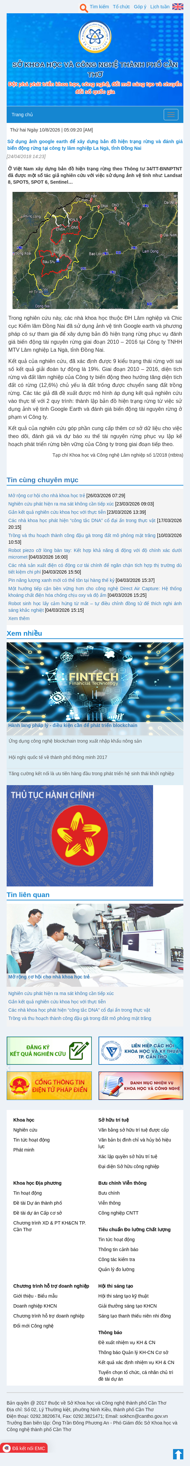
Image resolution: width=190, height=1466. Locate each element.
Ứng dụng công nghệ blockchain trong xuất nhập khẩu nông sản (75, 741)
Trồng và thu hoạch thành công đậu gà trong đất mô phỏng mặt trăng (81, 535)
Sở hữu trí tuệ (113, 1120)
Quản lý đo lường (116, 1269)
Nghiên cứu (25, 1130)
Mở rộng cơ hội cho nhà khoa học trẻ (46, 495)
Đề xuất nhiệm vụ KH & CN (126, 1342)
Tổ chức (121, 6)
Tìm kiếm (99, 6)
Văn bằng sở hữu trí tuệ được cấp (133, 1130)
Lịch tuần (160, 6)
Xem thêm (19, 618)
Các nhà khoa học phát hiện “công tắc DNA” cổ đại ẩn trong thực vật (81, 520)
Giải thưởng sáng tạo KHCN (127, 1306)
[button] (8, 1068)
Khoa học (23, 1120)
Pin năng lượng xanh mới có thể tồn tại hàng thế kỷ (61, 580)
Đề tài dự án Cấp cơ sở (37, 1213)
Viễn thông (109, 1203)
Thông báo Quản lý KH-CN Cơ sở (133, 1352)
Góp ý (140, 6)
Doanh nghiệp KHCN (35, 1306)
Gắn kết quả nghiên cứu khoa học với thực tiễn (57, 512)
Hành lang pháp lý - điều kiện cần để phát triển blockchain (72, 725)
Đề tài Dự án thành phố (37, 1203)
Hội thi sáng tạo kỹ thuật (123, 1296)
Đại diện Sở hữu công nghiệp (128, 1166)
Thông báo (110, 1332)
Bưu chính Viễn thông (122, 1183)
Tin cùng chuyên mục (43, 480)
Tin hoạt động (27, 1193)
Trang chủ (22, 114)
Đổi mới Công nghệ (33, 1326)
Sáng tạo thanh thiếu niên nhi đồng (134, 1316)
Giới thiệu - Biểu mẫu (35, 1296)
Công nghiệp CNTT (118, 1213)
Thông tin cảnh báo (118, 1249)
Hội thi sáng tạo (115, 1286)
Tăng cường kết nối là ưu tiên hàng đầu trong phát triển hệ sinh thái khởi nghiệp (91, 773)
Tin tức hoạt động (31, 1140)
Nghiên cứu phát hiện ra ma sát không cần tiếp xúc (61, 503)
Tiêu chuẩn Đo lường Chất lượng (134, 1229)
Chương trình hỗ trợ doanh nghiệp (51, 1286)
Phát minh (23, 1149)
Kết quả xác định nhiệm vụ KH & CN (136, 1362)
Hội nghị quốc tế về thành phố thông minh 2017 (58, 757)
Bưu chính (109, 1193)
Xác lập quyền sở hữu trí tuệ (127, 1156)
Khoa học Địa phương (37, 1183)
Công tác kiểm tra (116, 1259)
